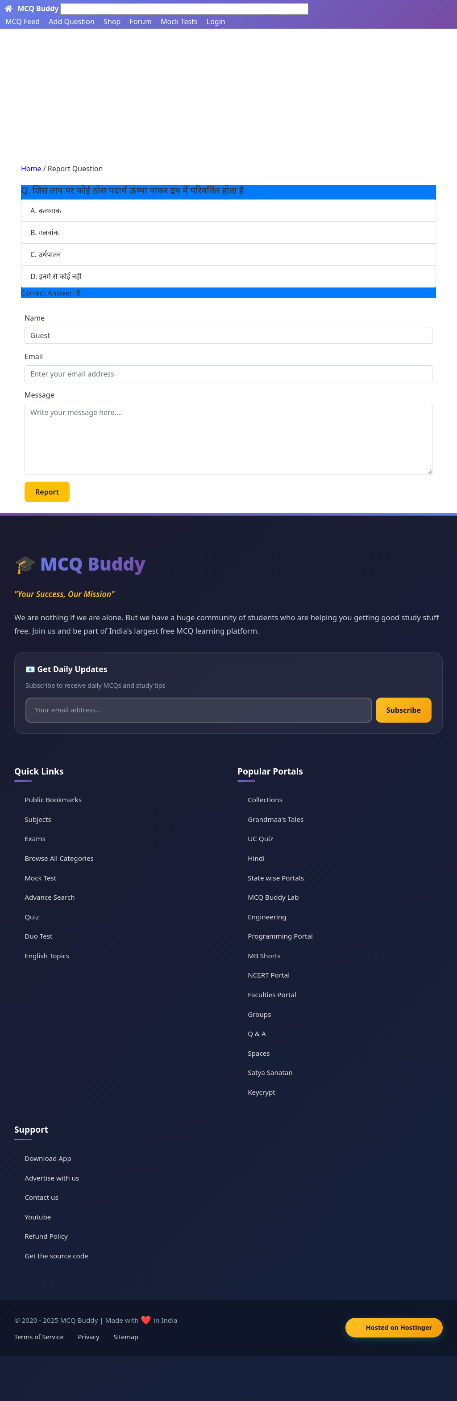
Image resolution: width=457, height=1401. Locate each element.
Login (216, 21)
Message (39, 395)
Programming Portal (280, 935)
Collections (265, 799)
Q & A (257, 1033)
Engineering (267, 916)
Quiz (32, 916)
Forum (140, 21)
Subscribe (403, 710)
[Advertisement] (228, 96)
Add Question (72, 21)
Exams (35, 838)
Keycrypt (261, 1092)
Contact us (41, 1197)
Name (35, 318)
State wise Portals (276, 877)
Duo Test (38, 935)
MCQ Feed (22, 21)
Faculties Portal (272, 994)
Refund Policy (46, 1236)
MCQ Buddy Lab (273, 897)
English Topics (47, 955)
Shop (112, 21)
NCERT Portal (269, 974)
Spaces (259, 1053)
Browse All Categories (59, 858)
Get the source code (56, 1255)
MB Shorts (264, 955)
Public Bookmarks (53, 799)
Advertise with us (52, 1177)
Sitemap (126, 1337)
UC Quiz (260, 838)
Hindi (256, 858)
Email (34, 356)
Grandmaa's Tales (275, 819)
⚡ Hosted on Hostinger (394, 1327)
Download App (48, 1158)
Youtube (38, 1216)
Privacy (89, 1337)
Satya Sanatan (270, 1072)
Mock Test (40, 877)
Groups (259, 1014)
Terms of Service (39, 1337)
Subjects (38, 819)
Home (31, 169)
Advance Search (50, 897)
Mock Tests (179, 21)
